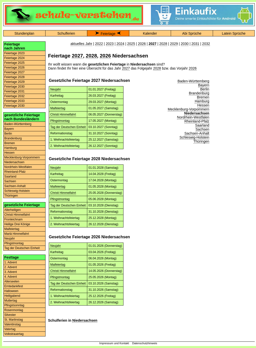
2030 (185, 44)
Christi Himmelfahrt (17, 214)
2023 (110, 44)
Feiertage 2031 (14, 91)
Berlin (8, 133)
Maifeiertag (11, 229)
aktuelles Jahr (81, 44)
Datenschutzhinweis (144, 343)
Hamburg (10, 148)
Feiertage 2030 (14, 86)
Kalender (150, 33)
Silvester (10, 315)
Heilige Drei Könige (17, 224)
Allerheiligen (12, 210)
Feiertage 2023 (14, 53)
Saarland (10, 176)
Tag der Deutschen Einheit (22, 248)
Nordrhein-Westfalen (18, 167)
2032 (206, 44)
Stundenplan (24, 33)
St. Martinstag (13, 319)
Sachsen (10, 181)
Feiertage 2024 (14, 58)
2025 (131, 44)
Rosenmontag (13, 310)
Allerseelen (11, 281)
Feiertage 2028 (14, 77)
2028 (163, 44)
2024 (120, 44)
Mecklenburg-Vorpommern (22, 157)
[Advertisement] (233, 57)
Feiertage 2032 (14, 96)
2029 (174, 44)
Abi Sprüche (191, 33)
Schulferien (66, 33)
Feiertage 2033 (14, 101)
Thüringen (11, 195)
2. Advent (10, 267)
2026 (142, 44)
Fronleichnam (13, 219)
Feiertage (108, 34)
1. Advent (10, 262)
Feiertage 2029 (14, 82)
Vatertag (9, 329)
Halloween (11, 291)
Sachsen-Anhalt (15, 186)
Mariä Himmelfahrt (16, 234)
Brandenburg (13, 138)
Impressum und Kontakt (114, 343)
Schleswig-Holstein (17, 191)
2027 (77, 56)
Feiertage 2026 (14, 67)
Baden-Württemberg (17, 124)
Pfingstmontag (14, 243)
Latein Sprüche (233, 33)
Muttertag (10, 300)
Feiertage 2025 (14, 63)
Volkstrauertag (14, 334)
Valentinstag (12, 324)
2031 (195, 44)
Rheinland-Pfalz (15, 171)
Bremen (9, 143)
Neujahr (9, 238)
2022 (99, 44)
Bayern (9, 129)
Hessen (9, 152)
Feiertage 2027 (14, 72)
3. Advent (10, 272)
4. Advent (10, 276)
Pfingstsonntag (14, 305)
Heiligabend (12, 296)
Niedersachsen (14, 162)
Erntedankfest (13, 286)
